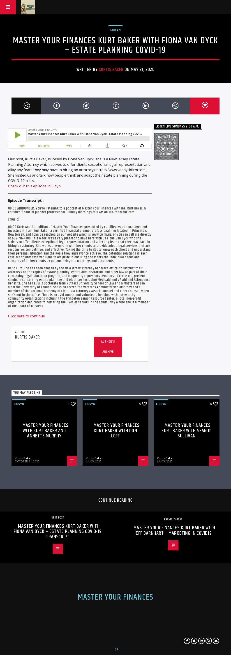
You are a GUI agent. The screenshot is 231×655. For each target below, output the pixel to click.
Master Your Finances (115, 597)
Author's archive (108, 347)
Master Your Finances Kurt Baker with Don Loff (117, 430)
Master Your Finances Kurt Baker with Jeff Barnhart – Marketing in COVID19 (174, 530)
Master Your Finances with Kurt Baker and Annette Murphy (46, 430)
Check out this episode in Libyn (34, 186)
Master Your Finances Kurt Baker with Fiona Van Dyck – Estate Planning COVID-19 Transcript (58, 531)
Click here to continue (26, 316)
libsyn (115, 30)
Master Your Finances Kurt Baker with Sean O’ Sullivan (187, 430)
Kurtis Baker (111, 69)
